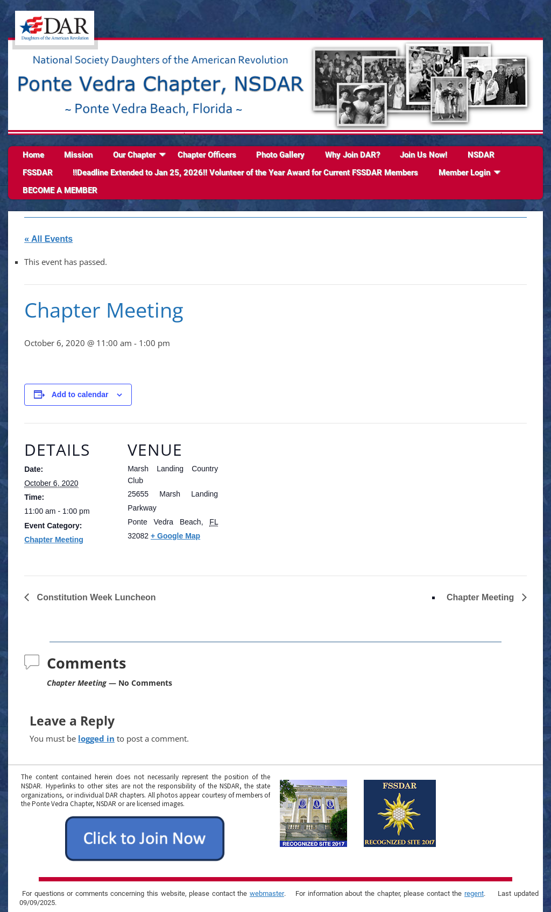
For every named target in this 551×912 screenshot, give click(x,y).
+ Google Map (175, 536)
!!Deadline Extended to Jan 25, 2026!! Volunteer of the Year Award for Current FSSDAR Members (245, 172)
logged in (96, 738)
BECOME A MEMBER (60, 190)
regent (474, 893)
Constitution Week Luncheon (95, 597)
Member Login (464, 172)
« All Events (48, 238)
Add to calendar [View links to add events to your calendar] (80, 394)
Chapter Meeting (53, 539)
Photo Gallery (280, 155)
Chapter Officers (207, 155)
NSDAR (481, 155)
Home (33, 155)
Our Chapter (134, 155)
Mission (78, 155)
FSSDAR (38, 172)
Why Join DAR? (352, 155)
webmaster (267, 893)
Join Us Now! (423, 155)
